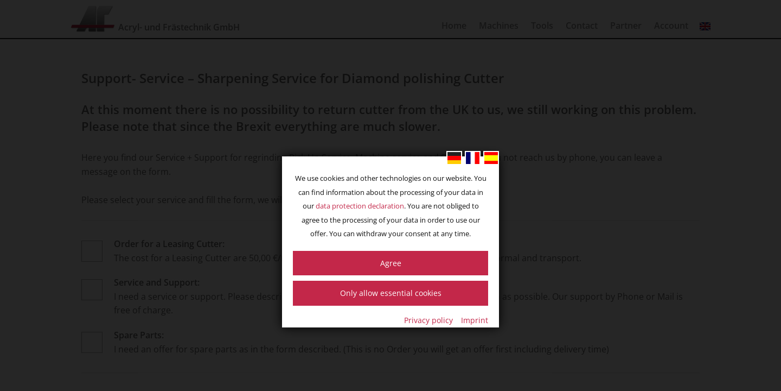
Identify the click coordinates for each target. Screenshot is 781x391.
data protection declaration (360, 206)
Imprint (474, 320)
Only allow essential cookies (390, 293)
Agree (390, 263)
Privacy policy (428, 320)
